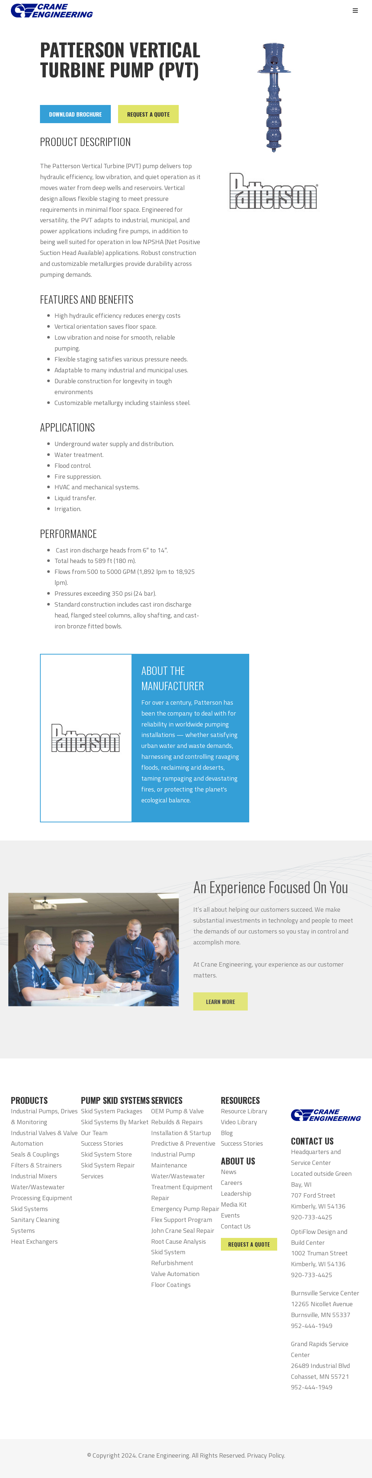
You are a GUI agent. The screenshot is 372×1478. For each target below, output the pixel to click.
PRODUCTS (29, 1100)
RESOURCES (240, 1100)
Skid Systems (29, 1209)
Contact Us (236, 1226)
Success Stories (102, 1143)
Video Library (239, 1122)
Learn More (231, 1001)
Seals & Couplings (35, 1154)
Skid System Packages (111, 1111)
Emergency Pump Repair (185, 1209)
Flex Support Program (181, 1219)
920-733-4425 (311, 1217)
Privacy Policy (265, 1455)
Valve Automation (175, 1274)
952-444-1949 (311, 1326)
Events (230, 1215)
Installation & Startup (181, 1133)
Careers (231, 1182)
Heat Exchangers (34, 1241)
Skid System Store (106, 1154)
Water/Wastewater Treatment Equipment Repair (182, 1187)
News (228, 1172)
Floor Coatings (171, 1284)
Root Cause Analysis (178, 1241)
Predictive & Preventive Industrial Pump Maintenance (183, 1154)
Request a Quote (249, 1244)
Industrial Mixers (34, 1176)
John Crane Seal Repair (182, 1230)
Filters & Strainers (36, 1165)
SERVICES (166, 1100)
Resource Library (244, 1111)
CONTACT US (312, 1141)
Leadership (236, 1193)
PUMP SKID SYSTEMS (115, 1100)
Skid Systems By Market (115, 1122)
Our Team (94, 1133)
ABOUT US (238, 1161)
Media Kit (234, 1204)
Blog (227, 1133)
